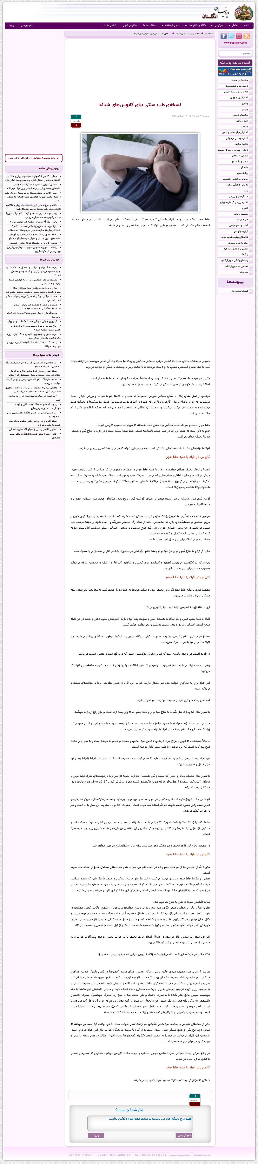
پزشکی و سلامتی (242, 156)
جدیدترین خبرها (242, 81)
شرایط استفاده (202, 1155)
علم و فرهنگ (170, 25)
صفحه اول (208, 34)
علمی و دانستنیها (242, 162)
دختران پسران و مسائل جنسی (235, 150)
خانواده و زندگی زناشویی (238, 179)
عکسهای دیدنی (243, 115)
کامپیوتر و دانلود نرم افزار (238, 249)
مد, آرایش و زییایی (241, 197)
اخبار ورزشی (244, 121)
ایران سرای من (243, 232)
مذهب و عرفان (243, 214)
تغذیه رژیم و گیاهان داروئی (187, 34)
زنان (248, 191)
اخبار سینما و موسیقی (239, 139)
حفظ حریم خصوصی (179, 1155)
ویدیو (247, 110)
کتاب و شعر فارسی (241, 226)
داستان (247, 168)
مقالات (247, 127)
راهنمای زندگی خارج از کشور (237, 261)
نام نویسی (27, 25)
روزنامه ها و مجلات (240, 243)
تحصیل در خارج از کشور (239, 267)
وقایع (247, 104)
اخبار (233, 25)
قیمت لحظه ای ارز (241, 291)
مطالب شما (149, 25)
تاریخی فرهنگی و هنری (239, 185)
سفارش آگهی (129, 25)
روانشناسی (245, 174)
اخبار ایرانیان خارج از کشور (237, 133)
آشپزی (247, 208)
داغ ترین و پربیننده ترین (238, 92)
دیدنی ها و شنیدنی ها (239, 86)
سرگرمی (217, 25)
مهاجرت (246, 272)
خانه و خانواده (195, 25)
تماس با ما (110, 25)
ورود (11, 25)
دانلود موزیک (244, 144)
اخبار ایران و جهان (241, 98)
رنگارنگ (247, 255)
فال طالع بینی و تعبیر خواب (237, 238)
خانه (246, 25)
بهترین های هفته (49, 168)
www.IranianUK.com (235, 43)
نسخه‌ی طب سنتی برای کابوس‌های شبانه (152, 34)
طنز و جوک (245, 220)
